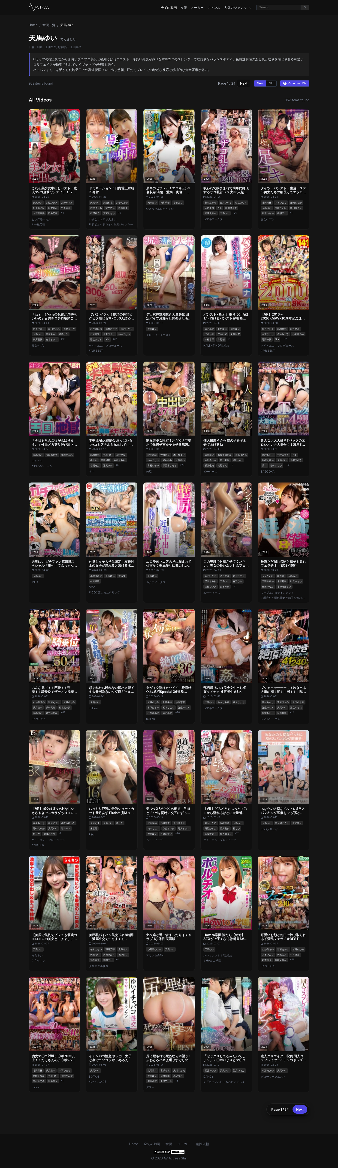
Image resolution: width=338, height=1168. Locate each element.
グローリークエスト (158, 335)
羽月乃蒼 (52, 823)
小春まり (178, 202)
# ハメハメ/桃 (97, 1081)
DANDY (208, 1076)
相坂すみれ (67, 454)
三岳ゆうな (296, 707)
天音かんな (268, 576)
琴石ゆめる (241, 454)
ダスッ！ (151, 1087)
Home (33, 25)
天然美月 (209, 207)
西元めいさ (210, 1070)
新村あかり (210, 202)
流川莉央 (224, 828)
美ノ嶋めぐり (282, 823)
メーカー (197, 7)
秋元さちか (296, 581)
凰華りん (123, 949)
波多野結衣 (210, 833)
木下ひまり (281, 202)
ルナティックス (156, 582)
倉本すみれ (51, 339)
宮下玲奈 (224, 586)
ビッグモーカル (41, 219)
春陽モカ (282, 213)
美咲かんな (281, 207)
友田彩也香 (51, 454)
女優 (184, 7)
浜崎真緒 (50, 707)
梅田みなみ (268, 586)
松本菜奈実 (231, 207)
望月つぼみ (238, 1070)
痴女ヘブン (268, 219)
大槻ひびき (51, 202)
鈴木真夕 (266, 960)
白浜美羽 (95, 581)
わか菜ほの (96, 328)
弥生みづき (241, 202)
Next (243, 83)
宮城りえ (165, 1070)
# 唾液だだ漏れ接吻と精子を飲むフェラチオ (283, 597)
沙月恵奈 (95, 334)
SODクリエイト (271, 829)
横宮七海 (209, 465)
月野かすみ (67, 202)
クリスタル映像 (98, 966)
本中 (91, 471)
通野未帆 (266, 339)
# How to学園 (212, 960)
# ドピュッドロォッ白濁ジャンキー (111, 224)
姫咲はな (63, 334)
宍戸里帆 (37, 339)
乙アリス (178, 1075)
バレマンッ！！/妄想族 (217, 955)
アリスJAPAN (154, 955)
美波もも (50, 334)
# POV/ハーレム (42, 466)
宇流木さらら (170, 465)
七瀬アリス (166, 1081)
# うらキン (38, 960)
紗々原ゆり (226, 833)
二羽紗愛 (222, 334)
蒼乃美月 (297, 823)
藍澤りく (95, 213)
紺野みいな (210, 460)
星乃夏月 (224, 460)
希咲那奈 (282, 581)
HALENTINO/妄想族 (216, 345)
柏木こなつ (124, 334)
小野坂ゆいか (68, 823)
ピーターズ (210, 471)
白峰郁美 (123, 207)
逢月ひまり (238, 702)
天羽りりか (268, 581)
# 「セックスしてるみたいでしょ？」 (226, 1081)
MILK (35, 582)
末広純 (121, 576)
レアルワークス (213, 219)
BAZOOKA (268, 471)
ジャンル (213, 7)
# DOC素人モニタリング (104, 592)
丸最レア (235, 334)
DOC (92, 587)
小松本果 (209, 339)
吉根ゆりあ (96, 207)
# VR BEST (96, 350)
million (93, 708)
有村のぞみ (153, 465)
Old (271, 83)
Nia (220, 207)
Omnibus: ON (294, 83)
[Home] (39, 7)
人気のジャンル (237, 7)
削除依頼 (202, 1144)
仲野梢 (221, 339)
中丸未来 (65, 207)
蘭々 (264, 465)
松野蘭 (280, 576)
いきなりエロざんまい (103, 219)
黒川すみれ (54, 328)
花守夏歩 (120, 454)
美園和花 (107, 202)
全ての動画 (169, 7)
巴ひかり (209, 334)
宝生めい (110, 207)
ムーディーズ (211, 592)
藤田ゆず (237, 460)
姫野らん (222, 465)
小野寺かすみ (284, 586)
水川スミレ (39, 207)
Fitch (92, 834)
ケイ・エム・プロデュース (105, 345)
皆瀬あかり (268, 712)
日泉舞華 (282, 712)
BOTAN (37, 461)
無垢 (149, 471)
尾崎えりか (210, 213)
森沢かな (237, 581)
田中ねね (52, 207)
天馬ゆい (37, 202)
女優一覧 (48, 25)
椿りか (93, 460)
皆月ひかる (226, 202)
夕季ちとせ (122, 202)
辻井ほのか (51, 712)
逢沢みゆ (107, 465)
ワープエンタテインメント (277, 592)
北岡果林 (266, 202)
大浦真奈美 (39, 213)
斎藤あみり (49, 833)
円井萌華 (52, 213)
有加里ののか (225, 454)
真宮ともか (109, 213)
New (260, 83)
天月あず (209, 328)
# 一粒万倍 (38, 224)
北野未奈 (95, 960)
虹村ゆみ (222, 328)
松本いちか (268, 213)
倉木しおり (223, 702)
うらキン (37, 955)
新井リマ (65, 828)
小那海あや (298, 334)
